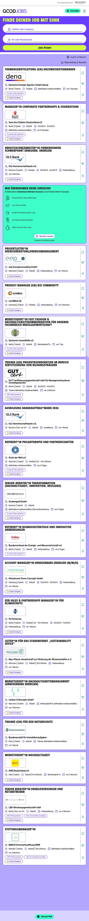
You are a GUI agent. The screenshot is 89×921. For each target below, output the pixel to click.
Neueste (82, 62)
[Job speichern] (82, 73)
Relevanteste (70, 62)
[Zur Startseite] (15, 11)
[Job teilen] (82, 83)
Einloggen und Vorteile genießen (44, 240)
